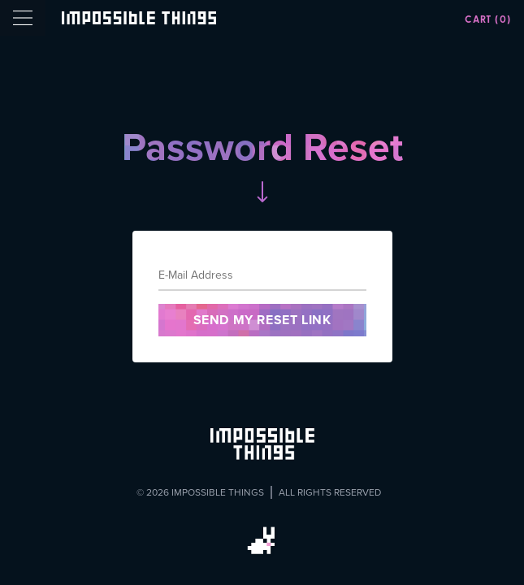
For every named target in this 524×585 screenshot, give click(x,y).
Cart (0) (488, 19)
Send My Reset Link (262, 319)
